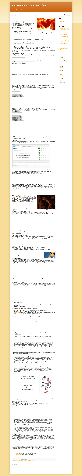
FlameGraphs (14, 17)
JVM (25, 460)
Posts (61, 80)
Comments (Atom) (19, 464)
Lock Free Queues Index (63, 20)
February (62, 60)
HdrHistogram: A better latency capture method (64, 46)
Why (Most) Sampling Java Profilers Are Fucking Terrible (64, 29)
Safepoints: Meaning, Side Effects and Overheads (64, 44)
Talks (60, 22)
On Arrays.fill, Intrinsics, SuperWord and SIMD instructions (63, 52)
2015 (61, 66)
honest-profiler (43, 142)
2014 (61, 67)
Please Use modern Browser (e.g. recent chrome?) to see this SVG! (20, 410)
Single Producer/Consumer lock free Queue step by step (65, 34)
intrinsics (19, 366)
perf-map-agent (17, 312)
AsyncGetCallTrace (17, 460)
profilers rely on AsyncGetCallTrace (35, 239)
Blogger (45, 470)
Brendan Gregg (16, 449)
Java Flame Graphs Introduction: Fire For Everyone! (26, 16)
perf (26, 460)
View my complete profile (63, 76)
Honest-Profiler (14, 238)
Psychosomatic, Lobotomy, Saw (29, 5)
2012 (61, 70)
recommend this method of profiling (18, 197)
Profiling (33, 460)
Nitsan (61, 74)
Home (34, 463)
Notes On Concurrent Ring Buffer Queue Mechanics (64, 37)
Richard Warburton (17, 454)
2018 (61, 57)
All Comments (62, 82)
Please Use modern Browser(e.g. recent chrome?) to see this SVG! (20, 68)
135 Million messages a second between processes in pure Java (65, 31)
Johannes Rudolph (17, 452)
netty (49, 142)
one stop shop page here (23, 21)
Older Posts (53, 463)
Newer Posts (14, 463)
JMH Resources (62, 21)
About (61, 23)
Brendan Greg (14, 21)
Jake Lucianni (16, 453)
